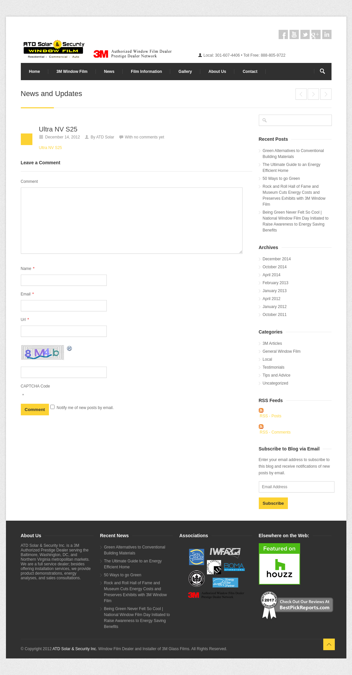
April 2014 (272, 275)
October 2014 (275, 267)
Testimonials (274, 367)
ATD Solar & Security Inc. (75, 649)
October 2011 (275, 314)
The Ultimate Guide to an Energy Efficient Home (292, 167)
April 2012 (272, 298)
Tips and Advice (277, 375)
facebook (283, 34)
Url (25, 319)
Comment (29, 181)
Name (28, 268)
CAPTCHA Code (35, 386)
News (109, 71)
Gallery (185, 71)
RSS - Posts (270, 416)
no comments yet (149, 137)
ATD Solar (105, 137)
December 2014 (277, 259)
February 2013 (276, 283)
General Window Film (282, 351)
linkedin (327, 34)
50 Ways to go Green (281, 178)
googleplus (316, 34)
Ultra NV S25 (313, 94)
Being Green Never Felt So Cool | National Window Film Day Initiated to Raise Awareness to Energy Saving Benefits (296, 221)
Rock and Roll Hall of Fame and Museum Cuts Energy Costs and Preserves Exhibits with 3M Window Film (294, 195)
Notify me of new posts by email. (85, 407)
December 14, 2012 (62, 137)
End (301, 94)
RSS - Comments (275, 432)
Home (34, 71)
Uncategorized (275, 383)
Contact (250, 71)
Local (267, 359)
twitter (305, 34)
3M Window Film (72, 71)
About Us (217, 71)
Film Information (146, 71)
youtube (294, 34)
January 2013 (275, 290)
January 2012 (275, 306)
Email (27, 293)
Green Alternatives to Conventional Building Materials (293, 153)
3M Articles (272, 343)
